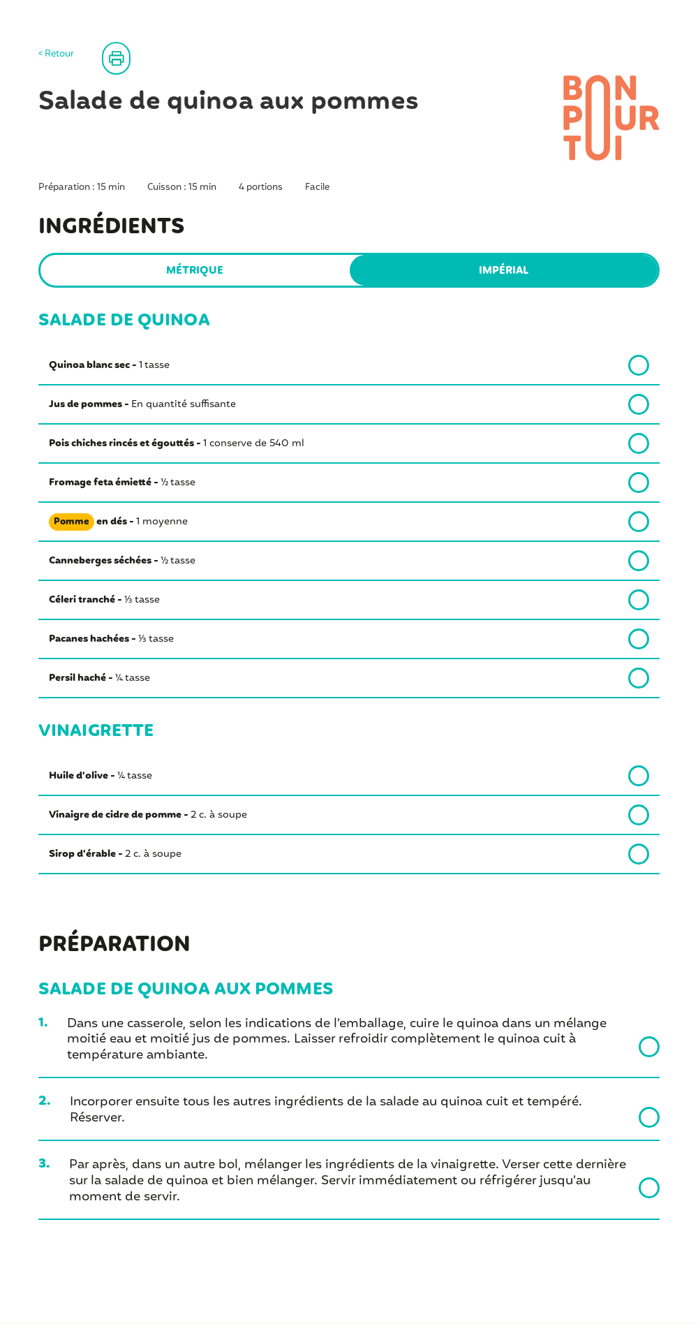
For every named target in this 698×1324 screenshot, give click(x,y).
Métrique (194, 270)
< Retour (56, 54)
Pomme (72, 522)
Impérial (504, 270)
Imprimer (153, 57)
